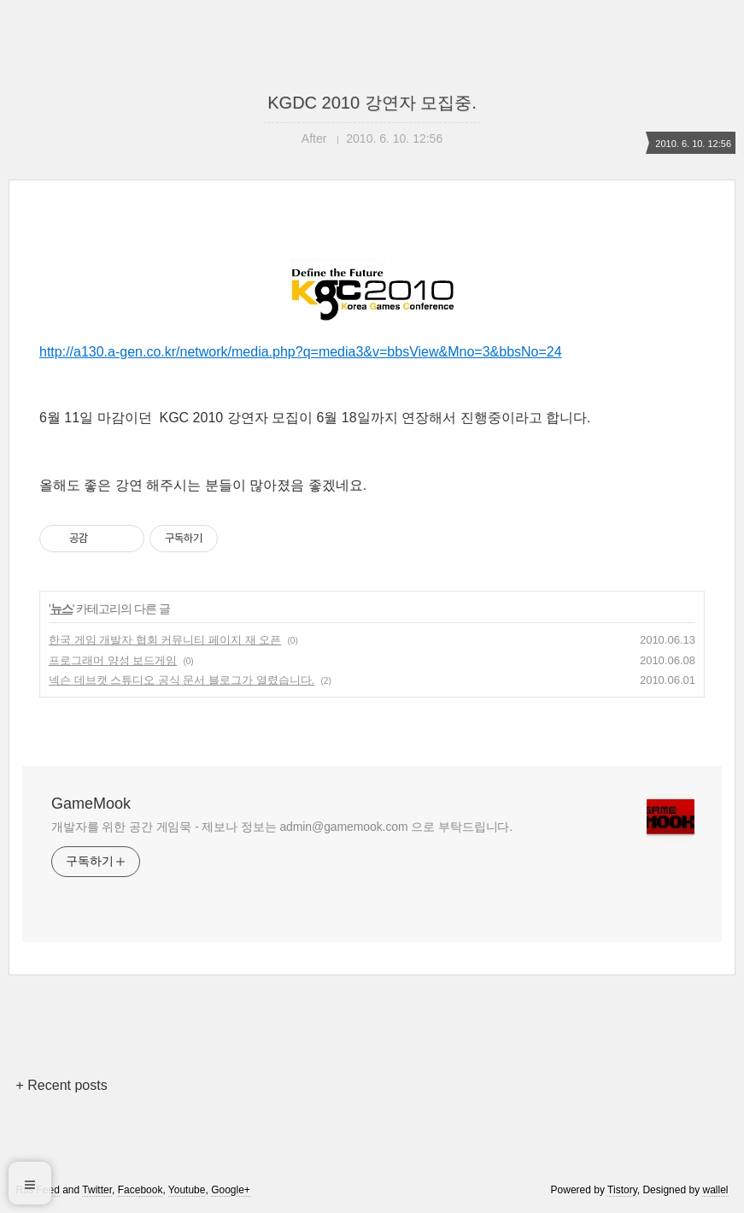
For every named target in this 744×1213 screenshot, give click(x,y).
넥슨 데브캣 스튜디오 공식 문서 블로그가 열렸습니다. (181, 680)
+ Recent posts (62, 1085)
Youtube (187, 1190)
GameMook (91, 803)
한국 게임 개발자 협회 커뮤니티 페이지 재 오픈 (165, 639)
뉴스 (61, 608)
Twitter (97, 1190)
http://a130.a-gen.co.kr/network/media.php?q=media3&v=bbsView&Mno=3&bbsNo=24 (372, 308)
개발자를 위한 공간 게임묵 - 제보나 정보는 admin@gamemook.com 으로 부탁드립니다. (282, 826)
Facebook (140, 1190)
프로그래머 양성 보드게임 (113, 660)
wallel (715, 1190)
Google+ (230, 1190)
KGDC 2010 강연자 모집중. (372, 102)
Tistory (622, 1190)
